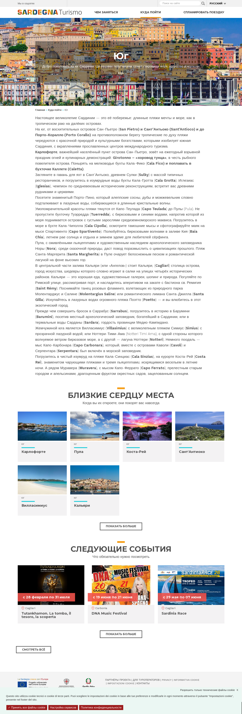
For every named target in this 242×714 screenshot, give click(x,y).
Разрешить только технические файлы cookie (211, 690)
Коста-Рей (136, 452)
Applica (203, 3)
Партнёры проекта (118, 679)
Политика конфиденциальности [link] (101, 707)
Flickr (57, 3)
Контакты (143, 683)
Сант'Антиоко (192, 452)
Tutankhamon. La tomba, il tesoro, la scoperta (46, 615)
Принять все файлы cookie (26, 707)
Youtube (63, 3)
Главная (40, 110)
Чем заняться (106, 12)
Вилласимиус (34, 505)
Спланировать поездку (203, 12)
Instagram (51, 3)
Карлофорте (34, 452)
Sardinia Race (174, 613)
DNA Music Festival (109, 613)
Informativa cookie (186, 679)
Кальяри (82, 505)
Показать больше (121, 526)
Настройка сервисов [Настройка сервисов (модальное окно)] (63, 707)
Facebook (39, 3)
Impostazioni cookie (120, 683)
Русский (216, 3)
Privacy (166, 679)
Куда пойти (150, 12)
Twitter (45, 3)
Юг (23, 444)
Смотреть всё (33, 649)
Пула (78, 452)
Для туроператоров (146, 679)
